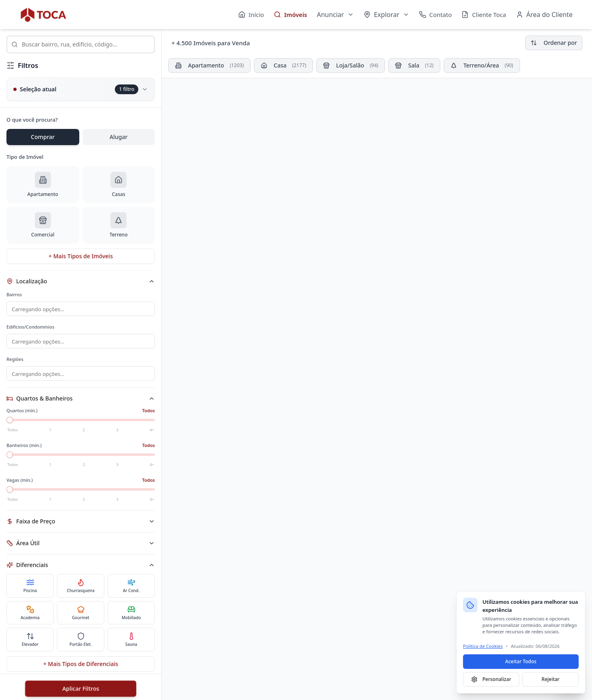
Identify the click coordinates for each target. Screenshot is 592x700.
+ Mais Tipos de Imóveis (81, 256)
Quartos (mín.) (22, 413)
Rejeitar (550, 679)
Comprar (43, 137)
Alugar (118, 137)
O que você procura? (32, 119)
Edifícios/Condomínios (30, 328)
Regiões (14, 361)
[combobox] (80, 44)
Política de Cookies (483, 646)
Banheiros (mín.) (24, 448)
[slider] (9, 422)
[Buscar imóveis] (80, 44)
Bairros (14, 294)
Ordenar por (554, 42)
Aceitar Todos (520, 661)
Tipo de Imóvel (24, 156)
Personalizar (491, 679)
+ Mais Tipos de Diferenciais (80, 666)
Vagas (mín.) (19, 482)
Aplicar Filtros (80, 688)
